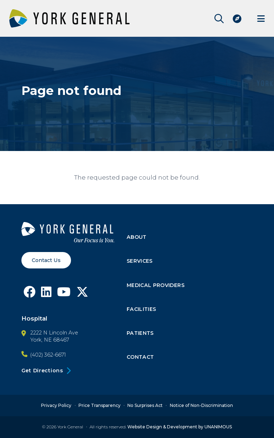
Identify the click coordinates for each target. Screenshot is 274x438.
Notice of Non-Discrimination (201, 405)
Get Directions (42, 370)
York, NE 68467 (49, 340)
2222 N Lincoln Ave (54, 332)
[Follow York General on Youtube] (64, 294)
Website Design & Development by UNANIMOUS (179, 427)
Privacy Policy (56, 405)
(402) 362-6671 (48, 355)
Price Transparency (99, 405)
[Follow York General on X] (83, 294)
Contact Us (46, 260)
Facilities (142, 309)
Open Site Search (217, 18)
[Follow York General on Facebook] (30, 294)
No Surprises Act (145, 405)
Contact (141, 358)
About (137, 237)
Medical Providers (156, 285)
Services (140, 262)
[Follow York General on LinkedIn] (46, 294)
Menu (261, 18)
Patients (140, 333)
